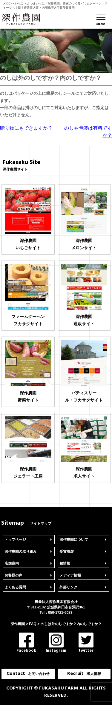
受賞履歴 (66, 551)
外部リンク (68, 587)
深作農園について (73, 539)
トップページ (15, 539)
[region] (56, 51)
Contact (28, 674)
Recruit (84, 674)
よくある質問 (15, 587)
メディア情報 (70, 575)
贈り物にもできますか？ (26, 128)
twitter (86, 643)
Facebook (26, 643)
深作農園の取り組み (20, 551)
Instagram (56, 643)
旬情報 (64, 563)
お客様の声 (13, 575)
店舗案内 (11, 563)
